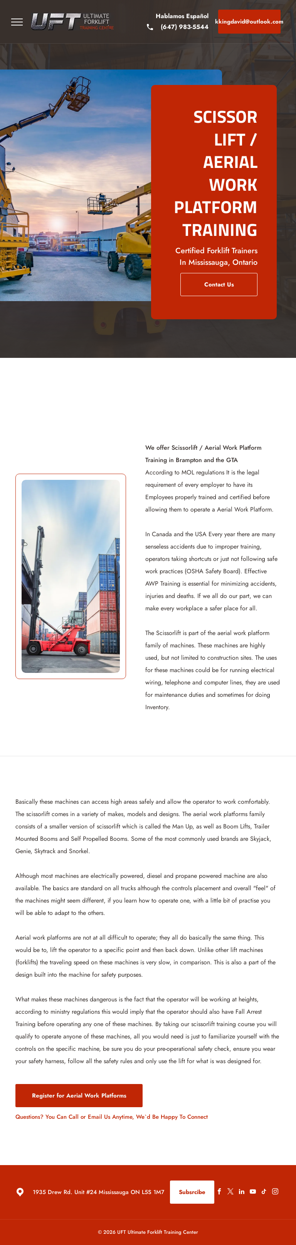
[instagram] (275, 1192)
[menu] (17, 22)
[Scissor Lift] (71, 576)
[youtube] (252, 1192)
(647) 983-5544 (185, 26)
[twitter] (230, 1192)
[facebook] (219, 1192)
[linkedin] (241, 1192)
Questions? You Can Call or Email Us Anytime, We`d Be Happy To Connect (111, 1117)
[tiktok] (264, 1192)
